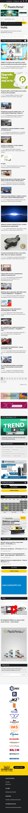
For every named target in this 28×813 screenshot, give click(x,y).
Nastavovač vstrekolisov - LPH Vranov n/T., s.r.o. (14, 549)
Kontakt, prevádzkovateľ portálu (13, 799)
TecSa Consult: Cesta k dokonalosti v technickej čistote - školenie (11, 309)
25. (6, 510)
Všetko (5, 486)
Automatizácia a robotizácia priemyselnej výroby (13, 453)
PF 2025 (3, 163)
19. (10, 508)
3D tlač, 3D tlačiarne (6, 455)
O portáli (7, 782)
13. (14, 505)
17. (2, 508)
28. (18, 510)
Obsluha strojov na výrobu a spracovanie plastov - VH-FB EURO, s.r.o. (12, 543)
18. (6, 508)
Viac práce (14, 567)
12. (10, 505)
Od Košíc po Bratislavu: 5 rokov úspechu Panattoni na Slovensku (12, 146)
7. (17, 503)
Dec (23, 512)
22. (21, 508)
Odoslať (23, 674)
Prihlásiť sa (16, 1)
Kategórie (4, 24)
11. (6, 505)
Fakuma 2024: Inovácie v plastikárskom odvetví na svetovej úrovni (11, 274)
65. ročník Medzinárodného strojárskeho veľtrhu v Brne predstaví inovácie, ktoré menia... (12, 367)
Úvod (2, 19)
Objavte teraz (19, 767)
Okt (4, 512)
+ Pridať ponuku (14, 571)
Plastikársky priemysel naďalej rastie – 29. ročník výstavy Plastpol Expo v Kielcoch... (12, 112)
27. (14, 510)
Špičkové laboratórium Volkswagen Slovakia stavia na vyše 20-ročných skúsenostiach (13, 180)
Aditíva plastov (15, 449)
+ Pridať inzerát (14, 490)
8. (21, 503)
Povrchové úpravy (19, 447)
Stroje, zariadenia (6, 449)
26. (10, 510)
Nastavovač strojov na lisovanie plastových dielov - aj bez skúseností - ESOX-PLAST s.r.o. (13, 554)
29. (21, 510)
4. (6, 503)
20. (14, 508)
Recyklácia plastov (17, 455)
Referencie (8, 784)
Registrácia (9, 1)
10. (2, 505)
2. (25, 501)
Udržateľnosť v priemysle (8, 447)
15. (21, 505)
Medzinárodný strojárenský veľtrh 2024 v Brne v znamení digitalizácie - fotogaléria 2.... (13, 292)
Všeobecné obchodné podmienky (13, 807)
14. (18, 505)
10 (25, 378)
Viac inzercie (14, 487)
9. (25, 503)
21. (18, 508)
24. (2, 510)
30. (25, 510)
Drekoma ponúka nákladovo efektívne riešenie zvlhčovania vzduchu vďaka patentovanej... (13, 196)
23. (25, 508)
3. (2, 503)
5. (10, 503)
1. (21, 501)
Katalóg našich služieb (11, 792)
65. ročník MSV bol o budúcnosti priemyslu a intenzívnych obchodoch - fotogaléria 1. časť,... (13, 329)
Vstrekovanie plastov (7, 451)
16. (25, 505)
